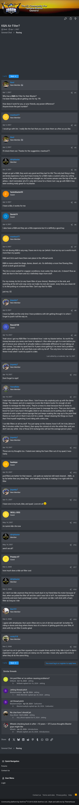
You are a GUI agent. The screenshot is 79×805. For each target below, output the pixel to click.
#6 (75, 225)
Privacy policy (61, 795)
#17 (74, 567)
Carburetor (38, 704)
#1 (75, 93)
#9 (75, 335)
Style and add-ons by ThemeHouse (62, 802)
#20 (74, 647)
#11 (74, 397)
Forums (4, 766)
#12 (74, 448)
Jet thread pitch (17, 701)
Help (70, 795)
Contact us (5, 771)
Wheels (13, 729)
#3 (75, 148)
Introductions (33, 729)
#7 (75, 247)
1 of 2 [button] (5, 76)
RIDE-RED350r (22, 695)
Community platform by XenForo (24, 802)
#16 (74, 545)
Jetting (30, 681)
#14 (74, 500)
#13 (74, 473)
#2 (75, 125)
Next (14, 76)
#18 (74, 590)
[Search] (75, 8)
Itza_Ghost (14, 715)
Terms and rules (48, 795)
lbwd (5, 29)
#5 (75, 202)
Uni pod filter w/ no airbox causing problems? (30, 678)
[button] (4, 18)
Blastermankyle (16, 692)
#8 (75, 311)
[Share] (71, 92)
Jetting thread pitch (18, 690)
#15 (74, 523)
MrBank (13, 681)
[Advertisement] (39, 55)
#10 (74, 375)
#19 (74, 619)
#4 (75, 170)
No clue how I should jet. (20, 712)
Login (3, 783)
